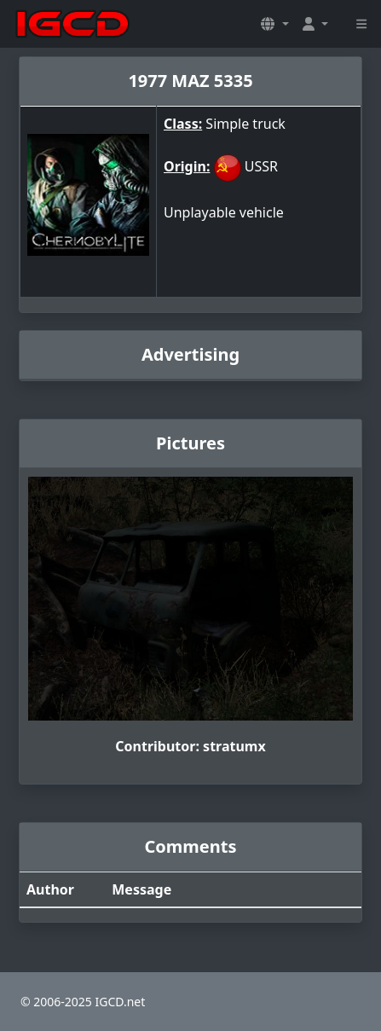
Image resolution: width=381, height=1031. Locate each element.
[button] (274, 24)
